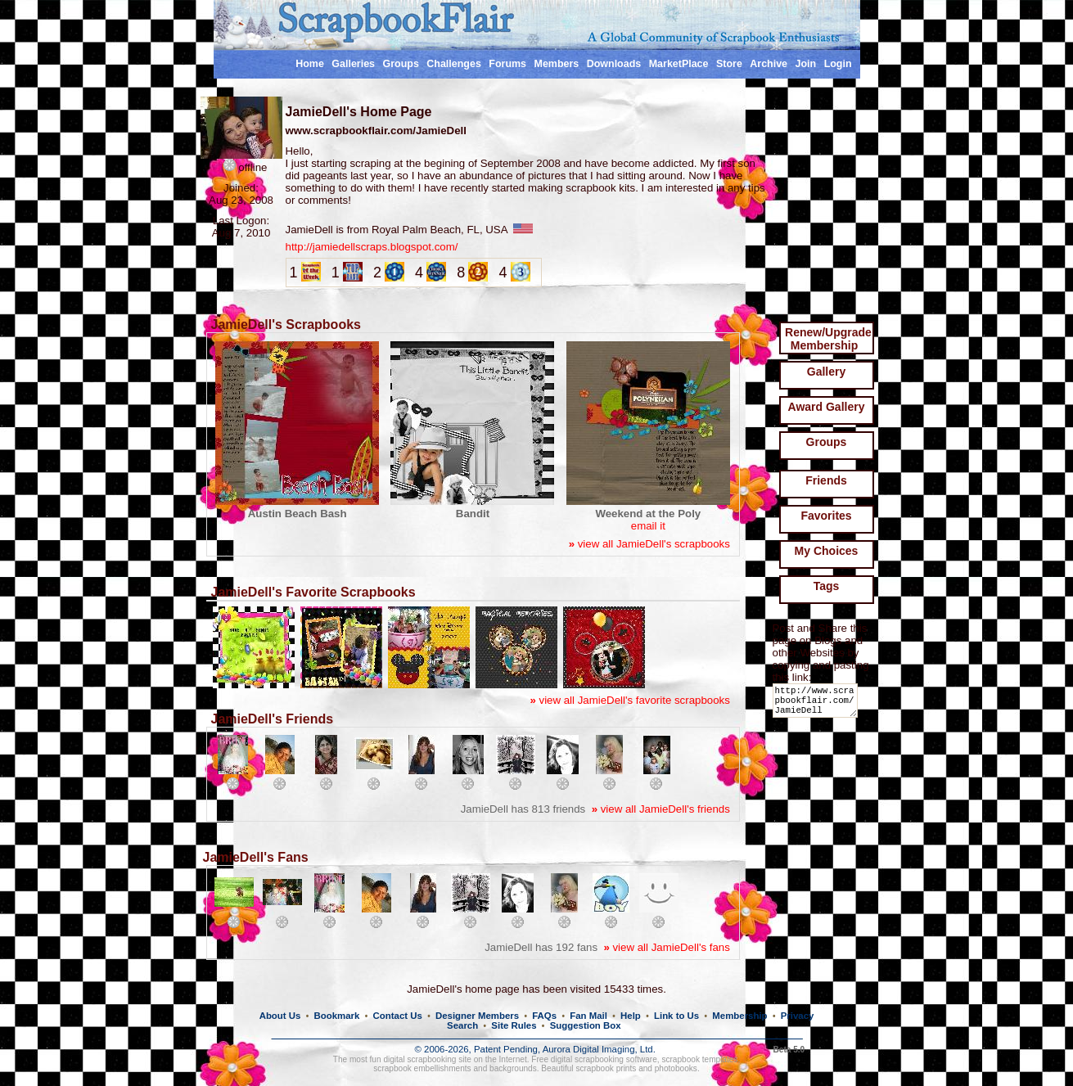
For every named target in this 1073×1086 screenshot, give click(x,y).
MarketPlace (679, 64)
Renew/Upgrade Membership (828, 339)
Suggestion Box (585, 1025)
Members (556, 64)
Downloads (614, 64)
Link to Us (676, 1016)
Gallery (826, 371)
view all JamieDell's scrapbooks (649, 544)
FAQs (544, 1016)
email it (648, 526)
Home (309, 64)
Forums (507, 64)
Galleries (353, 64)
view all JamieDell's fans (666, 947)
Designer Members (477, 1016)
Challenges (453, 64)
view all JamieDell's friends (661, 809)
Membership (739, 1016)
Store (729, 64)
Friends (826, 480)
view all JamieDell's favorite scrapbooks (629, 700)
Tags (827, 586)
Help (630, 1016)
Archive (768, 64)
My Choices (827, 550)
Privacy (797, 1016)
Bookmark (337, 1016)
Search (462, 1025)
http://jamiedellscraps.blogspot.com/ (372, 247)
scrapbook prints (605, 1068)
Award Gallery (826, 406)
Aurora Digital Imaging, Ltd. (599, 1049)
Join (806, 64)
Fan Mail (588, 1016)
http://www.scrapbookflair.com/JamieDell (818, 704)
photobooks (676, 1068)
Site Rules (513, 1025)
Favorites (825, 515)
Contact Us (397, 1016)
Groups (400, 64)
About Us (280, 1016)
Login (838, 64)
